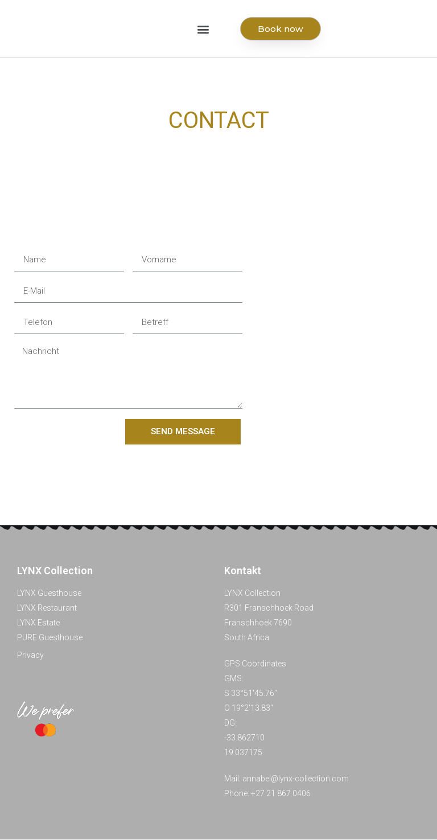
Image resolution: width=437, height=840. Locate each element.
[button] (203, 29)
